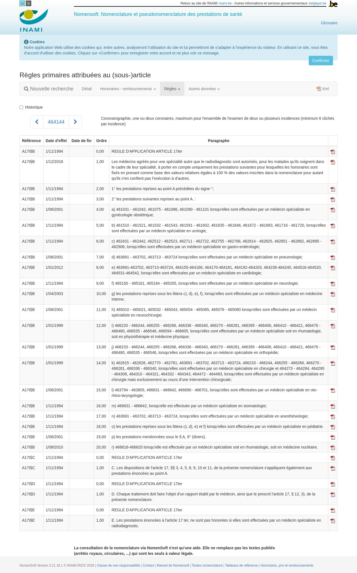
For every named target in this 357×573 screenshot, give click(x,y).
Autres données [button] (204, 89)
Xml (323, 89)
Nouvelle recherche (48, 89)
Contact (149, 565)
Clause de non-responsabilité (119, 565)
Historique (31, 107)
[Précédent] (36, 122)
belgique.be (318, 3)
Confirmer (320, 60)
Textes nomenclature (207, 565)
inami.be (225, 3)
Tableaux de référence (242, 565)
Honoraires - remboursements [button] (128, 89)
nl (22, 3)
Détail (87, 89)
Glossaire (329, 23)
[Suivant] (75, 122)
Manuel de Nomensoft (173, 565)
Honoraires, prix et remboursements (286, 565)
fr (29, 3)
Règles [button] (172, 89)
